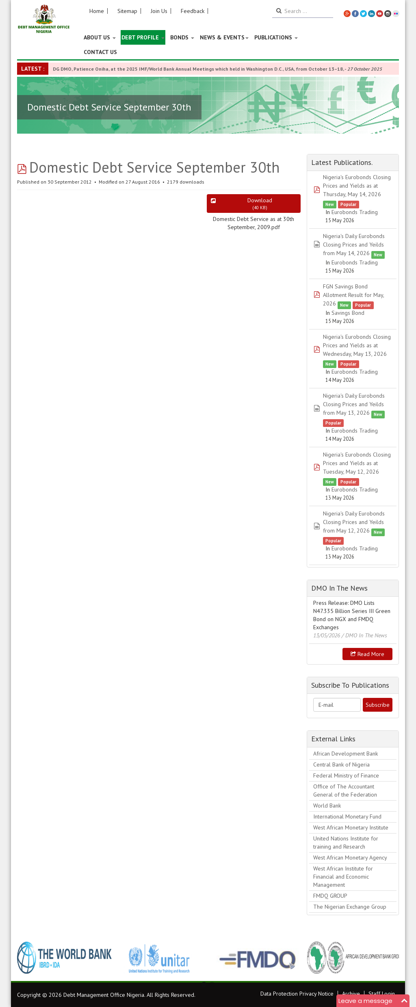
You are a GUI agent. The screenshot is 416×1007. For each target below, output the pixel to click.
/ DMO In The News (364, 635)
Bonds (182, 37)
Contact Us (100, 52)
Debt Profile (143, 37)
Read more (367, 654)
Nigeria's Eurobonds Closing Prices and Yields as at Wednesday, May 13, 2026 (357, 345)
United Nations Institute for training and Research (345, 842)
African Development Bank (345, 753)
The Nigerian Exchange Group (349, 906)
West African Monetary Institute (350, 827)
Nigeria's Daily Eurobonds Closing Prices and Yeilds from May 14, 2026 (354, 244)
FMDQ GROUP (330, 895)
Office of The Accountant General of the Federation (345, 790)
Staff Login (381, 993)
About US (100, 37)
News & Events (224, 37)
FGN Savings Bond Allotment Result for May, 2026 (353, 295)
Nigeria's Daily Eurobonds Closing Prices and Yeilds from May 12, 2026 (354, 522)
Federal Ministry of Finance (346, 775)
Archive (351, 993)
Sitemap (127, 11)
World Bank (327, 805)
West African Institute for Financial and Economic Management (343, 876)
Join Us (159, 11)
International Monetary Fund (347, 816)
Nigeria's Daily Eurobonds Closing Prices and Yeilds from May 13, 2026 (354, 404)
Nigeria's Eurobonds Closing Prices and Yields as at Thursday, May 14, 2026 (357, 185)
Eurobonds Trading (355, 212)
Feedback (192, 11)
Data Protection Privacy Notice (297, 993)
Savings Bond (348, 312)
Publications (276, 37)
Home (96, 11)
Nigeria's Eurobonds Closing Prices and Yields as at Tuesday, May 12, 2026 (357, 463)
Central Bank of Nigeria (341, 764)
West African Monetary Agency (350, 857)
